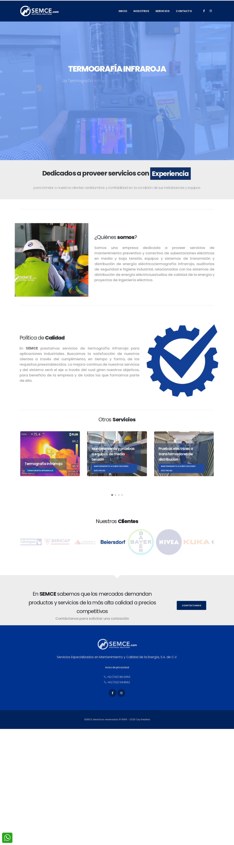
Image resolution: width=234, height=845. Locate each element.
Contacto (184, 11)
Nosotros (141, 11)
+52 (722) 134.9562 (117, 682)
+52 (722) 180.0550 (117, 677)
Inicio (123, 11)
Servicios (162, 11)
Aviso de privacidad (117, 667)
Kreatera (145, 721)
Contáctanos (191, 605)
